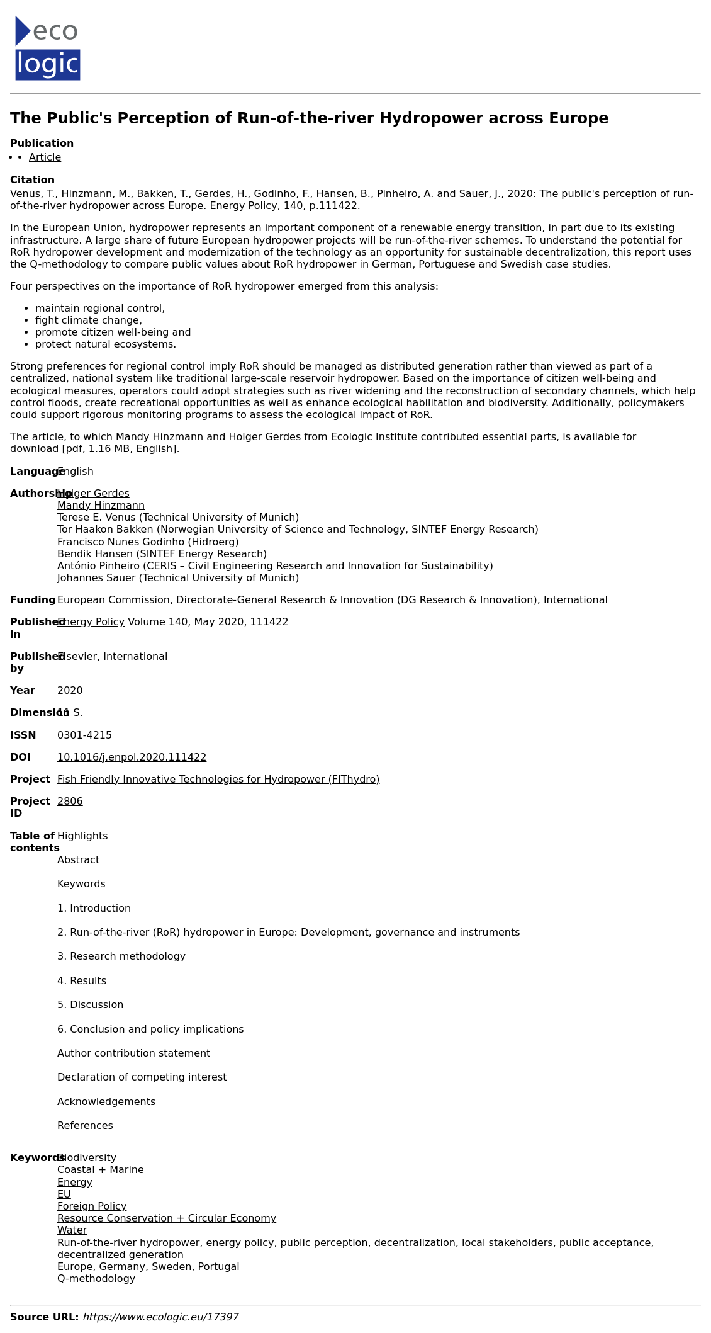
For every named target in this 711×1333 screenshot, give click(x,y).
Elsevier (77, 656)
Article (45, 157)
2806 (70, 801)
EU (64, 1194)
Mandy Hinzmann (101, 505)
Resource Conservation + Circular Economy (166, 1218)
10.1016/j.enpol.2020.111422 (131, 757)
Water (72, 1230)
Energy (74, 1182)
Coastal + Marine (100, 1170)
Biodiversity (86, 1158)
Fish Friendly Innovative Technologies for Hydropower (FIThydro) (218, 779)
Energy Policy (91, 622)
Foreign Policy (91, 1206)
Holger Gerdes (93, 493)
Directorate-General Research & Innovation (284, 600)
